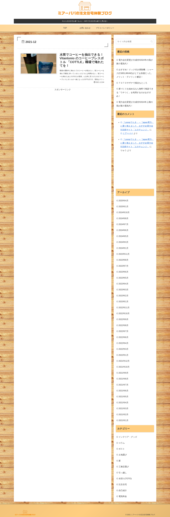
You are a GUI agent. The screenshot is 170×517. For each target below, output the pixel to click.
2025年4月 (123, 200)
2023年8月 (123, 260)
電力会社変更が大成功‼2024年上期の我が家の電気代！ (134, 104)
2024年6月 (123, 230)
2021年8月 (123, 379)
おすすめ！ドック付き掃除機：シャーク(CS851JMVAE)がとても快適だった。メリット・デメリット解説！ (134, 73)
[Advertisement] (62, 107)
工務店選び (124, 467)
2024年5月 (123, 236)
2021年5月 (123, 396)
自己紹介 (123, 490)
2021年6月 (123, 391)
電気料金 (123, 496)
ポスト (122, 449)
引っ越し (123, 473)
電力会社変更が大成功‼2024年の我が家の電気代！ (134, 62)
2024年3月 (123, 242)
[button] (152, 41)
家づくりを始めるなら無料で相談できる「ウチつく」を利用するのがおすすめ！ (134, 92)
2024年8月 (123, 218)
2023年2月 (123, 296)
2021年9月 (123, 373)
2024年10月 (124, 212)
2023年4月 (123, 284)
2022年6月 (123, 337)
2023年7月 (123, 266)
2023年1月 (123, 301)
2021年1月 (123, 420)
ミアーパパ (128, 133)
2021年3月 (123, 408)
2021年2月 (123, 414)
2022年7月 (123, 331)
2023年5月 (123, 278)
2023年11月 (124, 254)
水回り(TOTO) (125, 478)
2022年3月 (123, 349)
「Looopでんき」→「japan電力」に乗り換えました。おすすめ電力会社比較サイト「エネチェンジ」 (137, 126)
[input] (135, 41)
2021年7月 (123, 385)
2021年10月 (124, 367)
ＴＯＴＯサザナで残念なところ (133, 83)
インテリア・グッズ (128, 437)
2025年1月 (123, 206)
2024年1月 (123, 248)
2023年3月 (123, 289)
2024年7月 (123, 224)
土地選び (123, 455)
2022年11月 (124, 307)
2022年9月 (123, 319)
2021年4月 (123, 402)
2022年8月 (123, 325)
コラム (122, 443)
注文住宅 (123, 484)
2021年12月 (124, 361)
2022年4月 (123, 343)
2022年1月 (123, 355)
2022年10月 (124, 313)
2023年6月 (123, 272)
